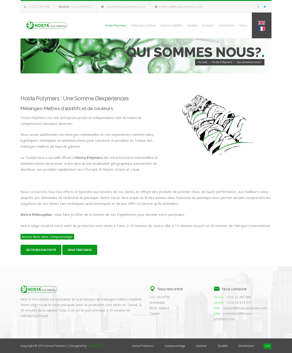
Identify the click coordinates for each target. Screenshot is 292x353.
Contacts (199, 25)
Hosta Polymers (94, 25)
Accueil (202, 62)
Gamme (201, 346)
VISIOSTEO (96, 345)
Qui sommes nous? (249, 62)
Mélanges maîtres (125, 25)
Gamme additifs (156, 25)
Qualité (180, 25)
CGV (267, 346)
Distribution (221, 25)
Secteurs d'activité (41, 250)
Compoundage (175, 346)
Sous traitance (80, 250)
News (241, 25)
